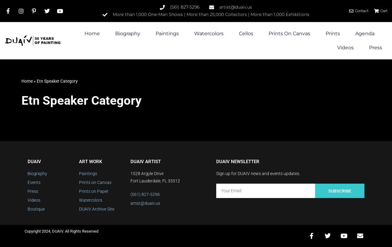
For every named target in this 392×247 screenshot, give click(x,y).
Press (375, 48)
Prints (333, 33)
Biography (127, 33)
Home (92, 33)
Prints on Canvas (289, 33)
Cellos (246, 33)
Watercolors (209, 33)
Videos (345, 48)
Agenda (365, 33)
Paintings (167, 33)
